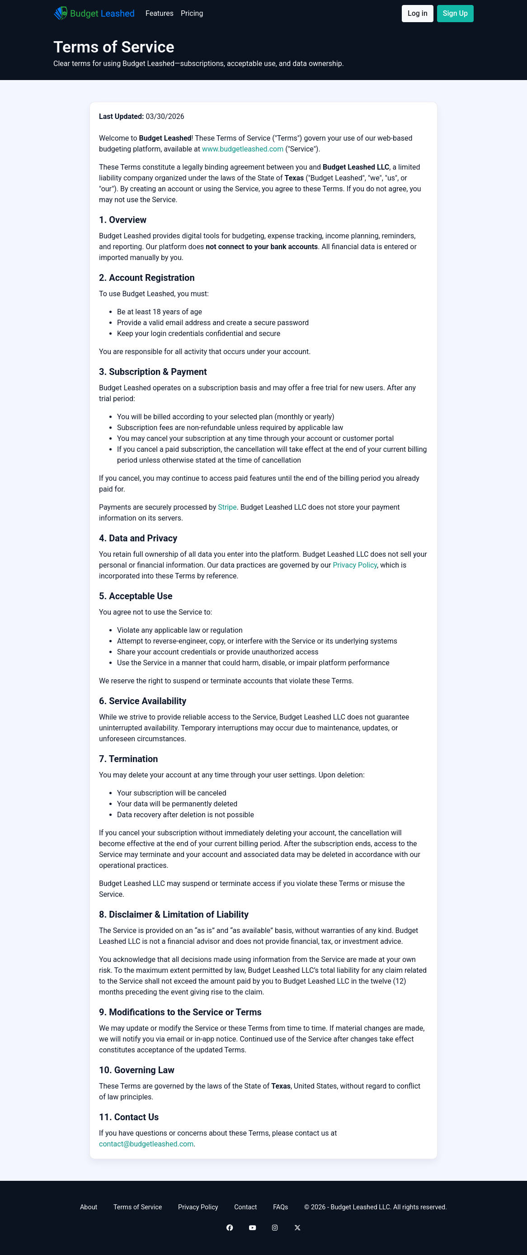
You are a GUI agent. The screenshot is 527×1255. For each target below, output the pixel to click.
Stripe (227, 507)
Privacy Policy (355, 565)
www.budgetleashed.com (242, 149)
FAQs (280, 1207)
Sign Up (455, 13)
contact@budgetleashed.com (146, 1144)
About (88, 1207)
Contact (245, 1207)
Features (161, 13)
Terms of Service (137, 1207)
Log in (418, 13)
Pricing (194, 13)
